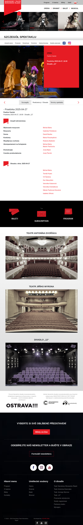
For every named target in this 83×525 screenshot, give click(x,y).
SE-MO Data (45, 518)
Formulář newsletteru (41, 454)
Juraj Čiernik (47, 153)
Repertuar (26, 43)
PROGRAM (68, 219)
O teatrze (7, 489)
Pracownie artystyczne (62, 498)
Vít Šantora (47, 177)
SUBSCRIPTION (41, 221)
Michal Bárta (47, 127)
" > (41, 213)
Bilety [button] (63, 2)
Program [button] (46, 2)
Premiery (34, 43)
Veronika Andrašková (50, 187)
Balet (30, 492)
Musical (31, 495)
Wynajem (57, 507)
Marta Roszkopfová (49, 137)
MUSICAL (74, 8)
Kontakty (7, 495)
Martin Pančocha (49, 146)
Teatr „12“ (57, 495)
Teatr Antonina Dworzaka (62, 489)
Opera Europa (43, 43)
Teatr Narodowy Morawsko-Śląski (65, 486)
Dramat (31, 489)
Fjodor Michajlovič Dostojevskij (37, 29)
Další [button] (69, 2)
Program (18, 43)
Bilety (6, 492)
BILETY (15, 219)
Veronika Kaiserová (49, 183)
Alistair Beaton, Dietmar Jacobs (9, 29)
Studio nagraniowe (60, 501)
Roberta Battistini (49, 141)
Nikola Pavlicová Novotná (52, 190)
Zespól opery (9, 43)
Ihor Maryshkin (48, 180)
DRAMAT (56, 8)
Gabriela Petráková (49, 131)
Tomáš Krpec (47, 173)
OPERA (47, 8)
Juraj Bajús (47, 150)
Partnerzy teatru (59, 504)
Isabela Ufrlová (48, 193)
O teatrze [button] (55, 2)
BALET (65, 8)
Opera (31, 486)
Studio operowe (55, 43)
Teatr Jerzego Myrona (61, 492)
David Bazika (47, 134)
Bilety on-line (41, 432)
